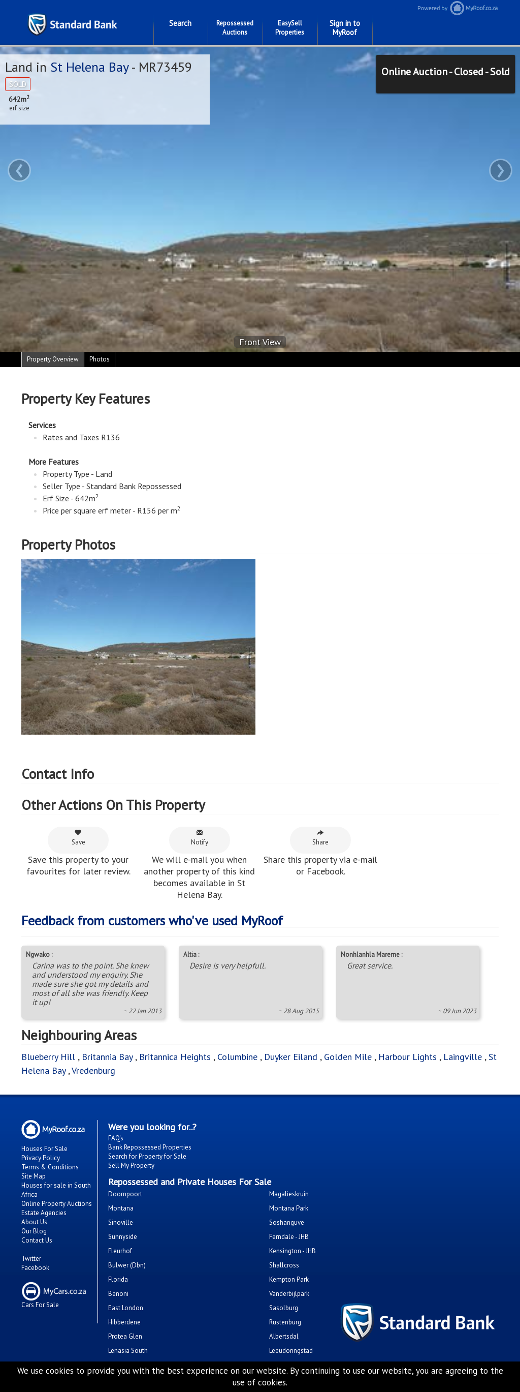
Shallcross (284, 1265)
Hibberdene (124, 1322)
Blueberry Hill (48, 1057)
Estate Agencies (44, 1212)
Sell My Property (131, 1165)
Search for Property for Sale (147, 1156)
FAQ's (115, 1138)
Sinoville (120, 1222)
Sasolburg (283, 1308)
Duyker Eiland (290, 1057)
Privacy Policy (40, 1158)
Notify (199, 837)
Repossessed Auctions (234, 28)
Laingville (462, 1057)
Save (78, 837)
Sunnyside (122, 1236)
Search (180, 23)
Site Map (33, 1176)
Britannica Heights (175, 1057)
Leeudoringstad (291, 1350)
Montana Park (288, 1208)
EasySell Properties (289, 28)
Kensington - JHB (292, 1251)
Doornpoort (125, 1194)
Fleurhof (120, 1251)
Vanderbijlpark (289, 1293)
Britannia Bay (107, 1057)
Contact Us (36, 1240)
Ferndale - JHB (289, 1236)
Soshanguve (286, 1222)
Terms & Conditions (50, 1167)
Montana (121, 1208)
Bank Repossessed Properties (149, 1147)
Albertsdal (284, 1336)
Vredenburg (93, 1070)
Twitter (31, 1258)
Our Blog (34, 1231)
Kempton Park (289, 1279)
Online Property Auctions (56, 1203)
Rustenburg (285, 1322)
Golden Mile (348, 1057)
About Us (34, 1222)
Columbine (237, 1057)
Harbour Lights (407, 1057)
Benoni (118, 1293)
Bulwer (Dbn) (127, 1265)
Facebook (35, 1267)
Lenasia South (128, 1350)
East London (125, 1308)
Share (320, 837)
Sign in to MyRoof (345, 27)
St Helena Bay (89, 66)
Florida (118, 1279)
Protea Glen (125, 1336)
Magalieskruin (289, 1194)
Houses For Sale (44, 1148)
